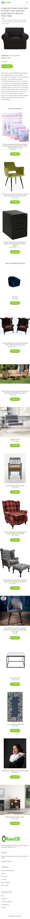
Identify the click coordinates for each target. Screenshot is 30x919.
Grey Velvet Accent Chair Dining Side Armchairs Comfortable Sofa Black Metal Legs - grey (15, 629)
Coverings (4, 876)
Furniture (10, 55)
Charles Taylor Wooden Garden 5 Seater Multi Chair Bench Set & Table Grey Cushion (15, 392)
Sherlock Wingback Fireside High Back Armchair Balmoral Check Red (15, 533)
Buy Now (7, 66)
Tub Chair (15, 297)
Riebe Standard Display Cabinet (15, 817)
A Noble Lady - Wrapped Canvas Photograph (15, 770)
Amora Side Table (15, 678)
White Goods (4, 885)
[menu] (27, 2)
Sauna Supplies (5, 882)
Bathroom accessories (7, 870)
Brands (3, 873)
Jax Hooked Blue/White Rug (15, 724)
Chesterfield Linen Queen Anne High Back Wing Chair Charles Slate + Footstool (15, 581)
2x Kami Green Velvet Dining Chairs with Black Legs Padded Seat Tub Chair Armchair (15, 195)
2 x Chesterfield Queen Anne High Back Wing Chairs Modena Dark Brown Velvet (15, 344)
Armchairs (17, 55)
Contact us (4, 898)
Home (3, 18)
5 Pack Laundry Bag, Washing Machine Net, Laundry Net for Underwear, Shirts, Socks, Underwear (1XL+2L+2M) (15, 146)
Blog (2, 895)
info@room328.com (6, 861)
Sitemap (3, 907)
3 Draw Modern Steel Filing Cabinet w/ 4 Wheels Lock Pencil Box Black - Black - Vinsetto (15, 243)
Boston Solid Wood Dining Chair (15, 485)
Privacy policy (5, 904)
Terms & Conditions (6, 901)
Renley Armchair (15, 439)
